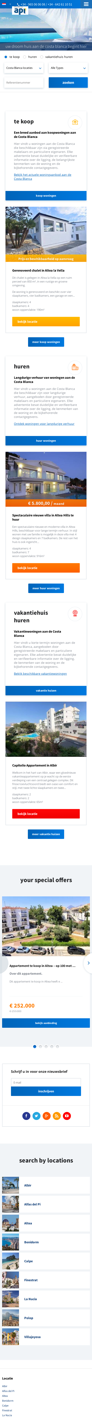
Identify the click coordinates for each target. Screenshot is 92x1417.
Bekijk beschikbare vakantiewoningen (40, 674)
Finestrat (7, 1410)
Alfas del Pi (8, 1391)
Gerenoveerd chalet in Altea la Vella (38, 270)
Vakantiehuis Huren (59, 57)
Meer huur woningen (46, 588)
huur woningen (46, 441)
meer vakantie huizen (46, 834)
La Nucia (7, 1415)
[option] (46, 962)
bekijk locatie (27, 321)
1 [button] (34, 1046)
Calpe (5, 1405)
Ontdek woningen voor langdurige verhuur (44, 424)
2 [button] (40, 1046)
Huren (32, 57)
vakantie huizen (46, 690)
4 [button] (52, 1046)
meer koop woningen (46, 342)
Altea (5, 1396)
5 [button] (57, 1046)
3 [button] (46, 1046)
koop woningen (46, 195)
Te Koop (14, 57)
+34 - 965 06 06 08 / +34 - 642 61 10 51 (46, 4)
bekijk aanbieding (46, 1023)
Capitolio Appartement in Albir (34, 765)
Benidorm (8, 1400)
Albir (4, 1386)
